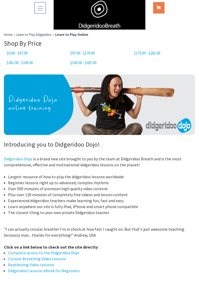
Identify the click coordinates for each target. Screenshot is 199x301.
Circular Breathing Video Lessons (37, 258)
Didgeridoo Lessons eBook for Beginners (44, 270)
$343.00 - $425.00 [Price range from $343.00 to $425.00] (83, 62)
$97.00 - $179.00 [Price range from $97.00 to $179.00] (82, 53)
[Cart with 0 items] (159, 7)
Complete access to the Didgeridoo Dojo (43, 252)
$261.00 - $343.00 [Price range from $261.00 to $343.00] (20, 62)
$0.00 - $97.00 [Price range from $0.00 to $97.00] (17, 53)
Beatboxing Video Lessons (31, 264)
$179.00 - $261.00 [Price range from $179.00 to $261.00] (147, 53)
